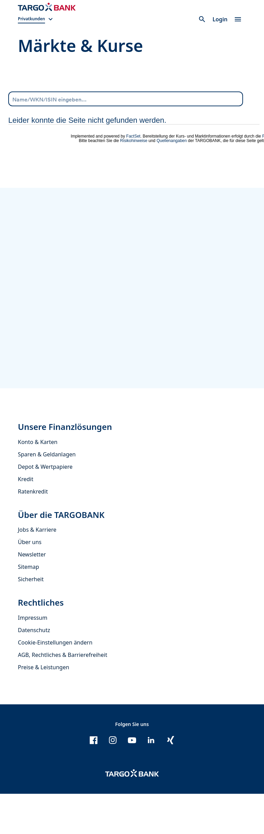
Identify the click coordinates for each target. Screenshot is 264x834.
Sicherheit (31, 620)
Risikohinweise (133, 140)
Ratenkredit (33, 531)
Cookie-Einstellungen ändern (55, 682)
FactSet (133, 136)
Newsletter (32, 595)
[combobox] (125, 98)
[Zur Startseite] (47, 7)
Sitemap (28, 607)
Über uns (30, 582)
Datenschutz (34, 670)
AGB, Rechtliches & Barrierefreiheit (62, 695)
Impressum (32, 658)
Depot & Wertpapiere (45, 507)
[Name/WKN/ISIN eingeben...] (125, 99)
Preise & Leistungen (43, 707)
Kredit (25, 519)
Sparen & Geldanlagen (47, 494)
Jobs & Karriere (37, 570)
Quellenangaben (171, 140)
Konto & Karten (37, 482)
